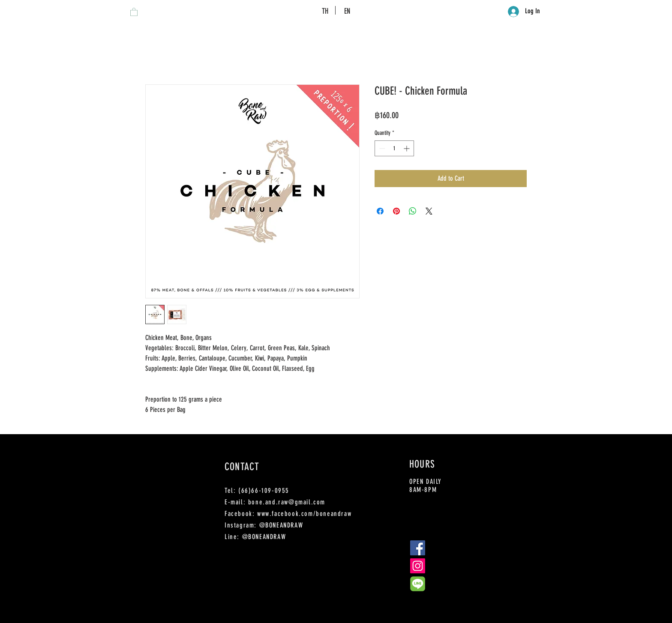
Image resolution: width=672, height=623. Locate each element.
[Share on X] (429, 211)
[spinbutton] (394, 148)
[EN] (347, 11)
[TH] (325, 11)
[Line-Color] (417, 583)
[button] (134, 11)
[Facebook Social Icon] (417, 547)
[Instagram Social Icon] (417, 565)
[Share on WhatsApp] (413, 211)
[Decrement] (381, 148)
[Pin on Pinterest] (396, 211)
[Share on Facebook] (380, 211)
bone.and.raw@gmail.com (286, 502)
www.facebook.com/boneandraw (304, 514)
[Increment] (407, 148)
